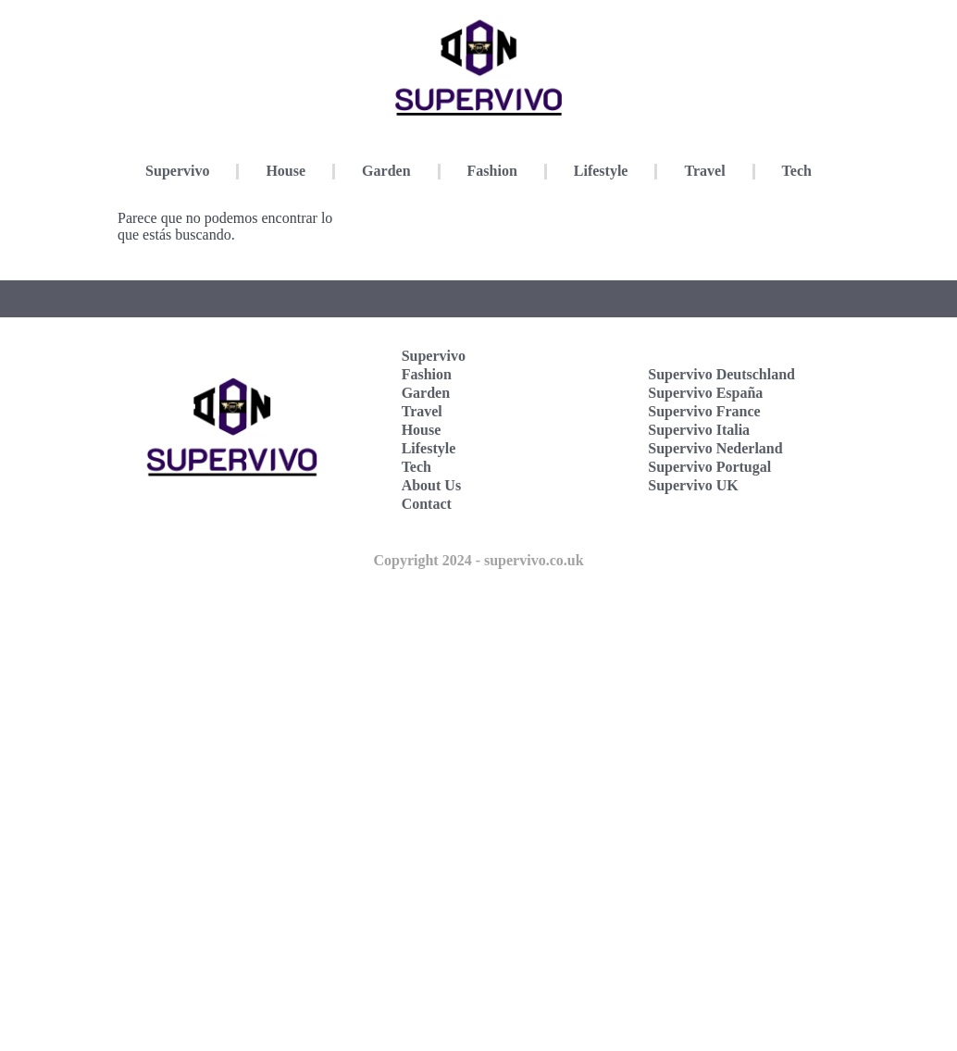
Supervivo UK (693, 485)
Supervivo (177, 171)
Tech (797, 171)
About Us (431, 485)
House (285, 171)
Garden (386, 171)
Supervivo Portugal (709, 467)
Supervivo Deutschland (721, 374)
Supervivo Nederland (715, 448)
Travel (704, 171)
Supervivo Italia (699, 430)
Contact (427, 504)
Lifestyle (601, 171)
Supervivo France (704, 411)
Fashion (492, 171)
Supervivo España (705, 393)
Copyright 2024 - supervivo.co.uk (478, 560)
